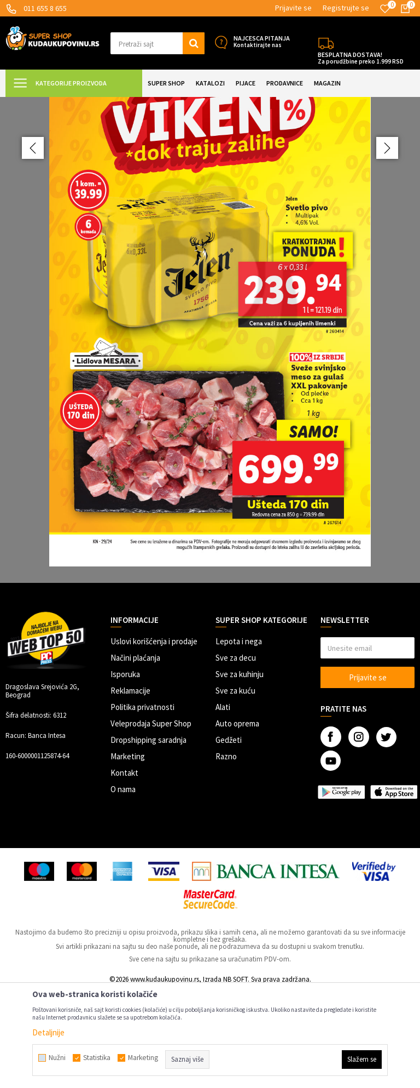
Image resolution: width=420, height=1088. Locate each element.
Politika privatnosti (142, 804)
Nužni (57, 1058)
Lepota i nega (238, 738)
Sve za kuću (235, 787)
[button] (157, 43)
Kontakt (124, 870)
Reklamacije (130, 787)
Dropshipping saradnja (148, 837)
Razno (226, 853)
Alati (222, 804)
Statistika (96, 1058)
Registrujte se (346, 8)
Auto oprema (237, 820)
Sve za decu (235, 755)
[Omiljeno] (385, 9)
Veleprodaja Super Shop (150, 820)
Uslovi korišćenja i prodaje (153, 738)
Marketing (127, 853)
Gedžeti (228, 837)
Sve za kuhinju (239, 771)
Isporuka (125, 771)
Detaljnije (48, 1032)
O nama (123, 886)
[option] (210, 388)
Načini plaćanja (135, 755)
